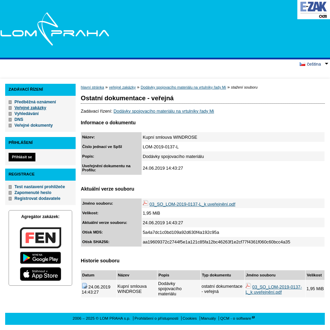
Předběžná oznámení (35, 102)
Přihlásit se (22, 157)
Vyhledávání (26, 113)
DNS (18, 119)
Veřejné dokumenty (33, 125)
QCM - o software (235, 318)
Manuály (208, 318)
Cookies (190, 318)
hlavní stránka (92, 87)
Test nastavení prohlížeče (39, 186)
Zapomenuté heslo (32, 192)
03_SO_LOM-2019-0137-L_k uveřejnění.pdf (192, 204)
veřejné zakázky (122, 87)
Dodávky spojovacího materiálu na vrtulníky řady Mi (183, 87)
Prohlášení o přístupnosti (156, 318)
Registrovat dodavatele (37, 198)
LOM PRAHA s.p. (54, 29)
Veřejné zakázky (30, 107)
